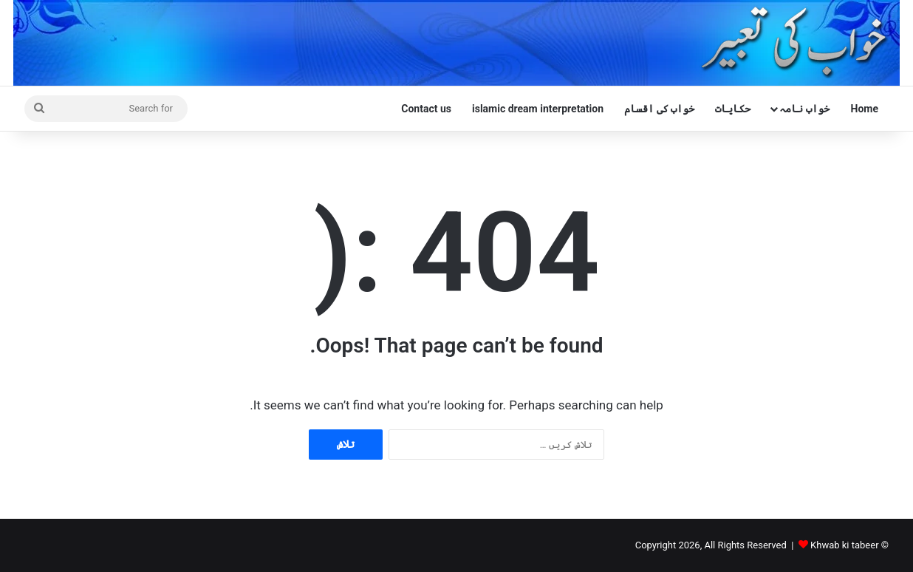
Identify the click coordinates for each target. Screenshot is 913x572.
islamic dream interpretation (537, 109)
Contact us (426, 109)
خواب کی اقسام (659, 109)
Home (864, 109)
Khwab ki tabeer (844, 545)
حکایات (732, 109)
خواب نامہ (804, 109)
